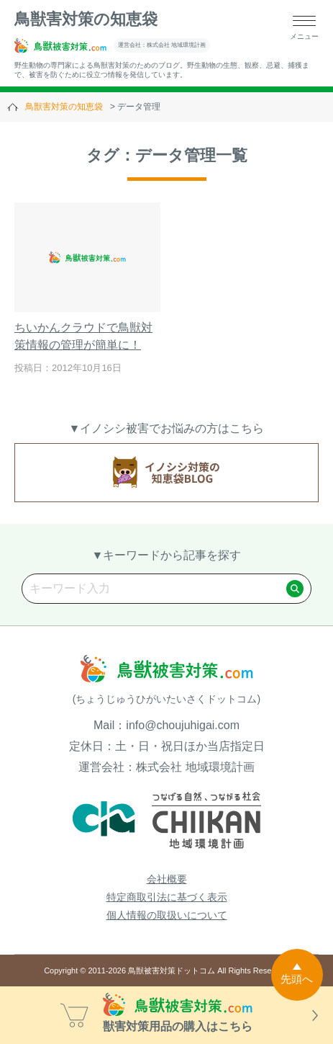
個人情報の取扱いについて (166, 915)
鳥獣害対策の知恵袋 (86, 19)
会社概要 (167, 879)
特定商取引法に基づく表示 (166, 897)
